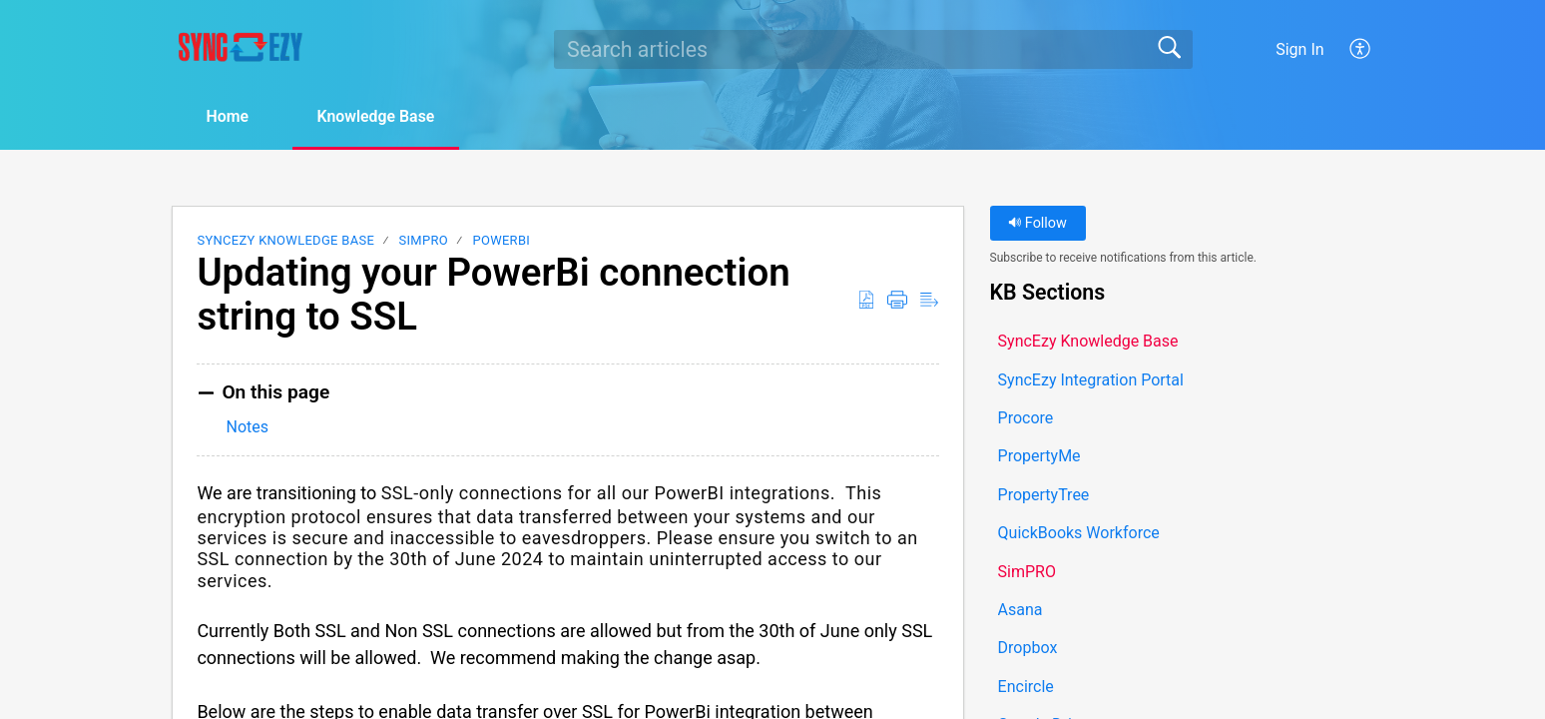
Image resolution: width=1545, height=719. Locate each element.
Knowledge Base (378, 116)
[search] (873, 49)
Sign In (1299, 49)
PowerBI (501, 240)
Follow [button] (1037, 223)
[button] (1360, 49)
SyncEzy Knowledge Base (285, 240)
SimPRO (423, 240)
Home (228, 116)
